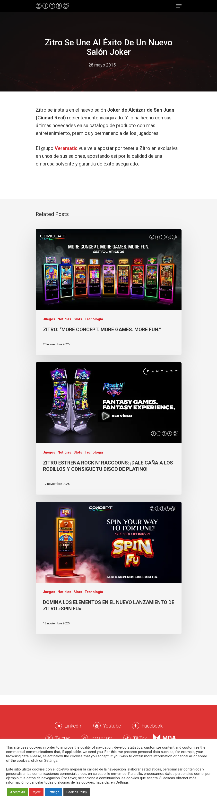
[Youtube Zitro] (97, 725)
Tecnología (94, 319)
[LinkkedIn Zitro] (58, 725)
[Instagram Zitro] (84, 738)
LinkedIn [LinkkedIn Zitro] (73, 726)
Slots (78, 319)
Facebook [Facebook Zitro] (152, 726)
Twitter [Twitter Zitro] (62, 738)
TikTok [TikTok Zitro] (140, 738)
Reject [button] (36, 792)
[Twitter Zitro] (49, 738)
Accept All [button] (17, 792)
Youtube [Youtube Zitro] (112, 726)
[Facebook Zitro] (135, 725)
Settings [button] (53, 792)
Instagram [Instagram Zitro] (101, 738)
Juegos (49, 319)
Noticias (64, 319)
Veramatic (66, 148)
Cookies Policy (76, 792)
